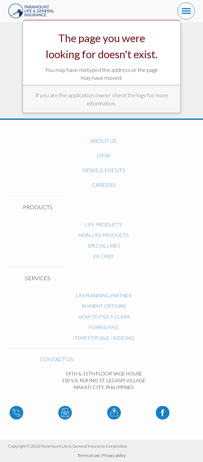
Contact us (56, 359)
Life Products (103, 224)
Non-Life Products (103, 235)
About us (103, 140)
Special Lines (104, 246)
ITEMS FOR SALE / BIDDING (104, 338)
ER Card (103, 256)
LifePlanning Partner (103, 295)
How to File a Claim (103, 317)
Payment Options (103, 306)
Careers (104, 185)
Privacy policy (114, 455)
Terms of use (88, 455)
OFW (103, 155)
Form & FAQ (103, 327)
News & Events (103, 170)
